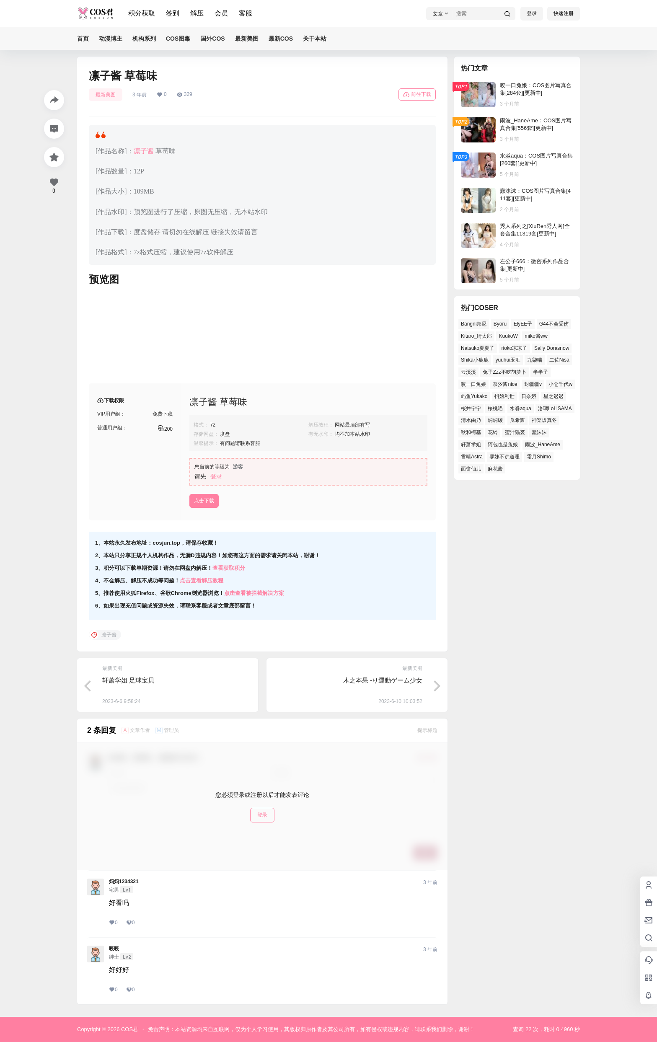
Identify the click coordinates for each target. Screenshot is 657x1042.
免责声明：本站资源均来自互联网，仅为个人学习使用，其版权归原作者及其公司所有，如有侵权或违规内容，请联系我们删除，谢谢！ (311, 1029)
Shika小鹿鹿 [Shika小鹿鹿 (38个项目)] (475, 360)
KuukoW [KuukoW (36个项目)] (508, 336)
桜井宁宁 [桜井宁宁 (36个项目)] (471, 408)
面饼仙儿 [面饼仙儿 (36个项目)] (471, 469)
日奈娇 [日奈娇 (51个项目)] (528, 396)
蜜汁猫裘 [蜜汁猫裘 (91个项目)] (515, 432)
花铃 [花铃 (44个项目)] (493, 432)
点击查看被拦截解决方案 (254, 593)
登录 (532, 13)
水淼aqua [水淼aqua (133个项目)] (520, 408)
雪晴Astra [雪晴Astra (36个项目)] (472, 457)
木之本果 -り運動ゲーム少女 (382, 680)
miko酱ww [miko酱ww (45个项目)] (536, 336)
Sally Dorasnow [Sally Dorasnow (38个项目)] (551, 348)
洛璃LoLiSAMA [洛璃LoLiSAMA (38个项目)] (555, 408)
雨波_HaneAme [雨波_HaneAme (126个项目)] (542, 444)
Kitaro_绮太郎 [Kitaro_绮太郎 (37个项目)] (476, 336)
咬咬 (114, 948)
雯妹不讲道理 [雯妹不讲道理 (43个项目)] (504, 457)
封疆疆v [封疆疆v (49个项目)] (533, 384)
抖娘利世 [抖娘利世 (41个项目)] (504, 396)
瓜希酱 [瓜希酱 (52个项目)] (517, 420)
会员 (221, 13)
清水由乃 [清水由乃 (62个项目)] (471, 420)
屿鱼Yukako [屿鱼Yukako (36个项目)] (474, 396)
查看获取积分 (228, 568)
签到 (172, 13)
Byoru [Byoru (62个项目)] (500, 324)
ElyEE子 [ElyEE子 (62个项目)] (523, 324)
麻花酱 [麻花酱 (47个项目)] (495, 469)
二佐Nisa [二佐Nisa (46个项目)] (559, 360)
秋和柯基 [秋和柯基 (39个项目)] (471, 432)
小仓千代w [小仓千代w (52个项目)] (560, 384)
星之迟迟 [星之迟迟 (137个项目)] (553, 396)
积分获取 (141, 13)
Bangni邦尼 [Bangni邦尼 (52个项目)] (473, 324)
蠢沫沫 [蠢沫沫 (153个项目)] (539, 432)
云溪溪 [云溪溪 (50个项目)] (468, 372)
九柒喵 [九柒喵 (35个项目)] (534, 360)
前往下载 (417, 94)
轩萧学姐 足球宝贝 (128, 680)
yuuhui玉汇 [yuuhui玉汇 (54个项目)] (507, 360)
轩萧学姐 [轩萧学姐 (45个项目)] (471, 444)
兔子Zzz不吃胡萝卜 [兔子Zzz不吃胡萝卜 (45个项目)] (504, 372)
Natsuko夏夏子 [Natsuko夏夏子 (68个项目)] (477, 348)
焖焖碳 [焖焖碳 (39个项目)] (495, 420)
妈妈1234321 (124, 881)
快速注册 (564, 13)
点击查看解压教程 (201, 580)
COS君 (128, 1029)
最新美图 (106, 95)
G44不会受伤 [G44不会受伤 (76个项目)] (554, 324)
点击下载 (204, 501)
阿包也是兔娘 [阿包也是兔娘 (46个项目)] (503, 444)
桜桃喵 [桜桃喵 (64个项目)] (495, 408)
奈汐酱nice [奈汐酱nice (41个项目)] (505, 384)
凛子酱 (144, 151)
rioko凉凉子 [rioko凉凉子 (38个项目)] (514, 348)
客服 (245, 13)
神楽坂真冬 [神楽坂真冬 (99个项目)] (544, 420)
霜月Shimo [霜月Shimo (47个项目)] (539, 457)
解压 (197, 13)
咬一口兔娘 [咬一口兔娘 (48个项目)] (473, 384)
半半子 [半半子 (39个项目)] (540, 372)
